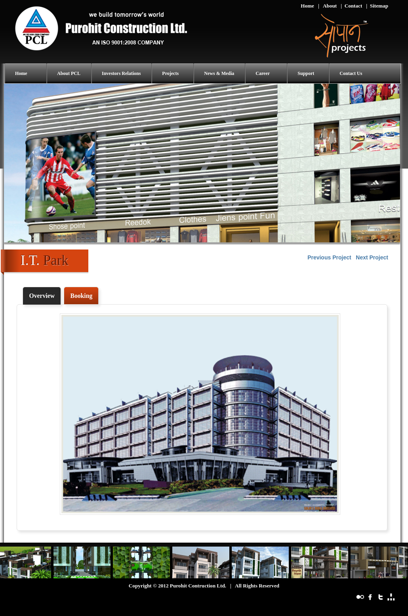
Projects (170, 73)
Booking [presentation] (81, 295)
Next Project (372, 257)
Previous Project (329, 257)
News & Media (219, 73)
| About (327, 6)
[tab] (42, 296)
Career (262, 73)
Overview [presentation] (42, 295)
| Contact (351, 6)
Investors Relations (121, 73)
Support (305, 73)
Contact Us (350, 73)
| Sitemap (377, 6)
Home (307, 6)
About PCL (68, 73)
